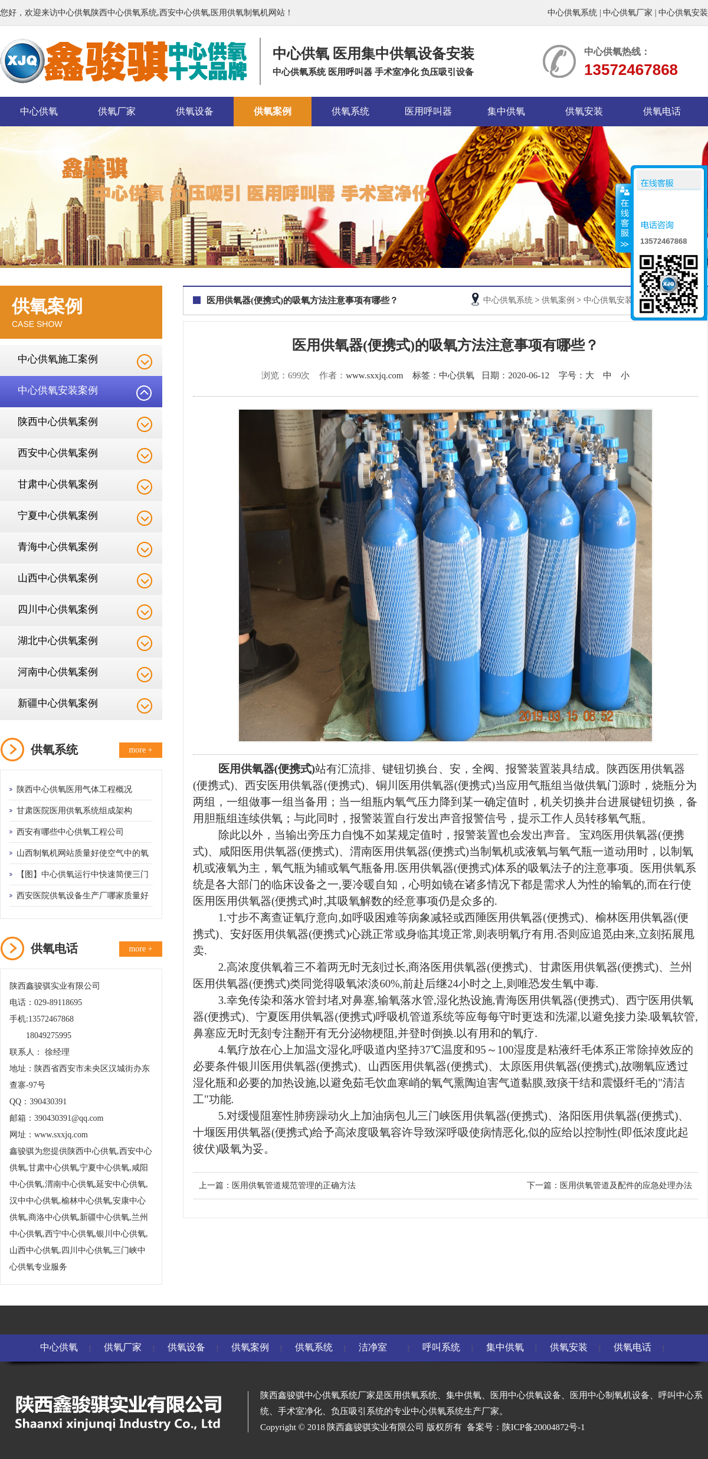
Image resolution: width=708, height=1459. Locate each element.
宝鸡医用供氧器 (618, 835)
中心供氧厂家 (628, 12)
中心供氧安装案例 (58, 390)
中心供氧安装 (683, 12)
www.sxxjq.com (374, 375)
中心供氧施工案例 (58, 359)
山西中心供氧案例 (58, 578)
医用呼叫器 (428, 111)
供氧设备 (195, 111)
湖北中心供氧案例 (58, 640)
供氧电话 (662, 111)
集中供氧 (506, 111)
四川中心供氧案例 (58, 609)
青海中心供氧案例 (58, 546)
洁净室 (373, 1347)
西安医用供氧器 (284, 785)
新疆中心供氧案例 (58, 703)
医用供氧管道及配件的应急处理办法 (626, 1185)
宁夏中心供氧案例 (58, 515)
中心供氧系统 (572, 12)
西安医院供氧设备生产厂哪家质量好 (83, 895)
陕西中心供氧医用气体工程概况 (74, 789)
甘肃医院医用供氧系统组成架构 (74, 810)
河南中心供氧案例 (58, 672)
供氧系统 (350, 111)
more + (140, 749)
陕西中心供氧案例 (58, 421)
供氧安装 (584, 111)
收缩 (623, 218)
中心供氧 (39, 111)
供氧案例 (272, 111)
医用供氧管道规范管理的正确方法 (294, 1185)
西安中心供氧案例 (58, 453)
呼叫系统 (441, 1347)
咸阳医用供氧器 (258, 851)
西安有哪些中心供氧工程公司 (70, 831)
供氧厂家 (117, 111)
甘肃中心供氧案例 (58, 484)
